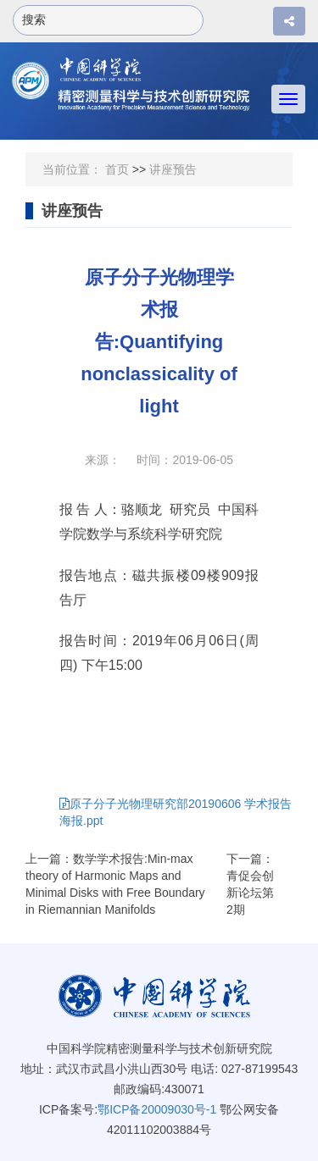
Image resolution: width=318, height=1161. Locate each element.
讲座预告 (173, 169)
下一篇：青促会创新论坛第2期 (250, 884)
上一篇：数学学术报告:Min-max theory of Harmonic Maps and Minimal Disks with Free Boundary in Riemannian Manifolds (115, 884)
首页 (117, 169)
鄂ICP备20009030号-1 (157, 1109)
